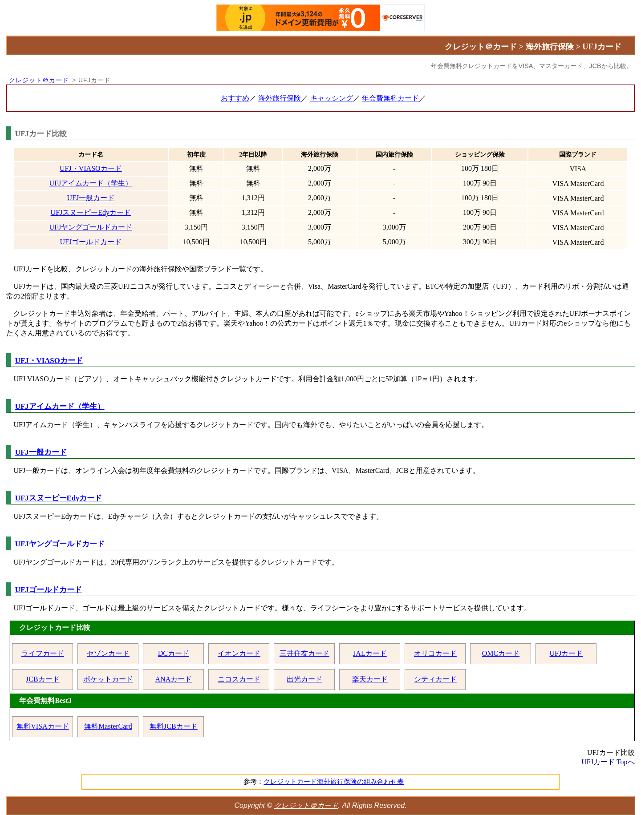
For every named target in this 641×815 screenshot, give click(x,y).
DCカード (173, 653)
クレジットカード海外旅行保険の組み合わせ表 (334, 781)
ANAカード (173, 679)
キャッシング (331, 98)
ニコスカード (239, 679)
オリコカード (435, 653)
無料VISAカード (42, 726)
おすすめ (235, 98)
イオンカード (239, 653)
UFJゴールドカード (91, 242)
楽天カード (370, 679)
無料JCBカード (174, 726)
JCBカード (43, 679)
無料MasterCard (108, 726)
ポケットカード (108, 679)
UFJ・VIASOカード (91, 168)
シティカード (435, 679)
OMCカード (500, 653)
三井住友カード (304, 653)
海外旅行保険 (279, 98)
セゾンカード (108, 653)
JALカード (370, 653)
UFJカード (566, 653)
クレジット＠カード (39, 80)
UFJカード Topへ (607, 762)
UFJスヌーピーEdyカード (91, 212)
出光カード (304, 679)
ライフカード (42, 653)
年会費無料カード (390, 98)
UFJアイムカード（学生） (90, 183)
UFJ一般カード (90, 198)
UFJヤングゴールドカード (90, 227)
